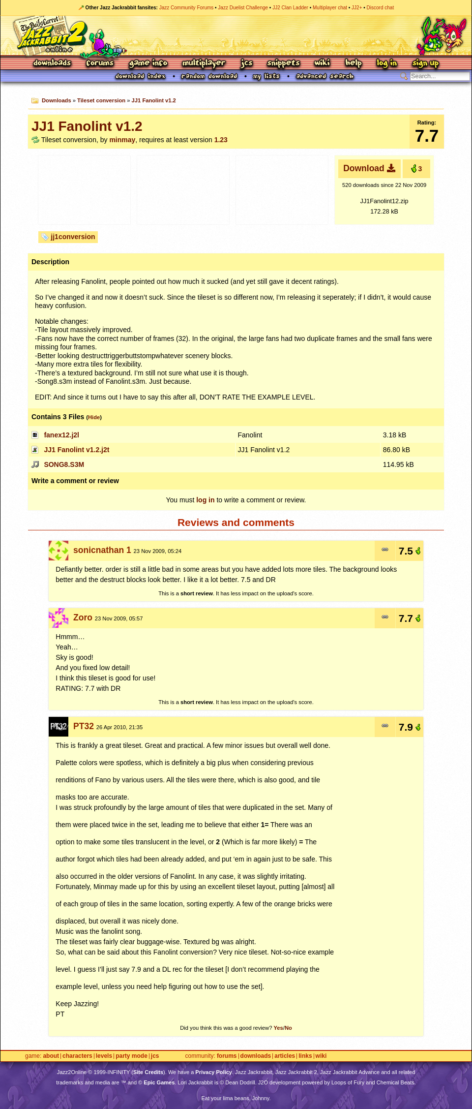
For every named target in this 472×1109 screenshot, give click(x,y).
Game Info (148, 63)
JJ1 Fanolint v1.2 (154, 100)
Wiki (322, 63)
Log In (387, 63)
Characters (77, 1056)
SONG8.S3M (64, 464)
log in (205, 500)
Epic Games (159, 1082)
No (288, 1028)
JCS (246, 63)
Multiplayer (204, 63)
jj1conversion (73, 237)
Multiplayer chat (330, 7)
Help (353, 63)
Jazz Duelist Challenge (243, 7)
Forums (100, 63)
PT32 (83, 726)
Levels (104, 1056)
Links (305, 1056)
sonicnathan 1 (102, 550)
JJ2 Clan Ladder (290, 7)
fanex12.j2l (61, 435)
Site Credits (148, 1072)
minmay (122, 140)
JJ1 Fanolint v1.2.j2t (76, 450)
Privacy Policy (213, 1072)
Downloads (53, 63)
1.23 (221, 140)
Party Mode (132, 1056)
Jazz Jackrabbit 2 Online (236, 35)
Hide (94, 417)
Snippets (283, 63)
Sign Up (425, 63)
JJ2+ (357, 7)
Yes (278, 1028)
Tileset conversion (101, 100)
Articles (284, 1056)
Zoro (82, 617)
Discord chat (380, 7)
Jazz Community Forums (186, 7)
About (51, 1056)
